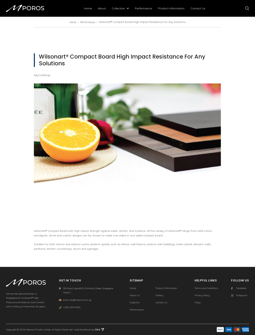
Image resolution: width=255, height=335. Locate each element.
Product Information (172, 8)
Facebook (238, 287)
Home (89, 8)
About (103, 8)
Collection (119, 8)
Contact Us (198, 8)
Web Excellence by (89, 329)
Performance (144, 8)
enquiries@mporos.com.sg (77, 299)
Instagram (239, 295)
